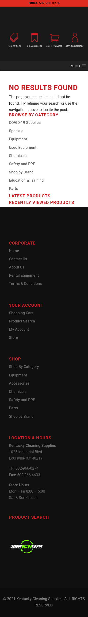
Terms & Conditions (25, 283)
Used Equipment (22, 147)
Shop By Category (24, 366)
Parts (13, 188)
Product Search (22, 321)
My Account (19, 329)
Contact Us (18, 259)
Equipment (18, 139)
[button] (75, 66)
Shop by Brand (21, 172)
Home (14, 251)
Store (13, 337)
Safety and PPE (22, 164)
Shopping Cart (21, 313)
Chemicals (18, 155)
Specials (16, 131)
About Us (16, 267)
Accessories (19, 383)
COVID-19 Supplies (25, 122)
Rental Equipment (24, 275)
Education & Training (26, 180)
